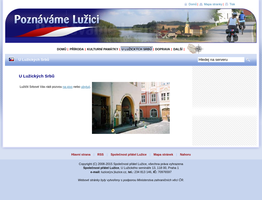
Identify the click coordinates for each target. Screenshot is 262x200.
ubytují (85, 86)
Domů (193, 4)
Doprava (162, 49)
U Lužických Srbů (137, 49)
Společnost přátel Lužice (129, 154)
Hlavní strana (80, 154)
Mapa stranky (213, 4)
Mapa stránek (163, 154)
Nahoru (185, 154)
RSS (101, 154)
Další (178, 49)
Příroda (77, 49)
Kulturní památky (102, 49)
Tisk (232, 4)
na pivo (68, 86)
